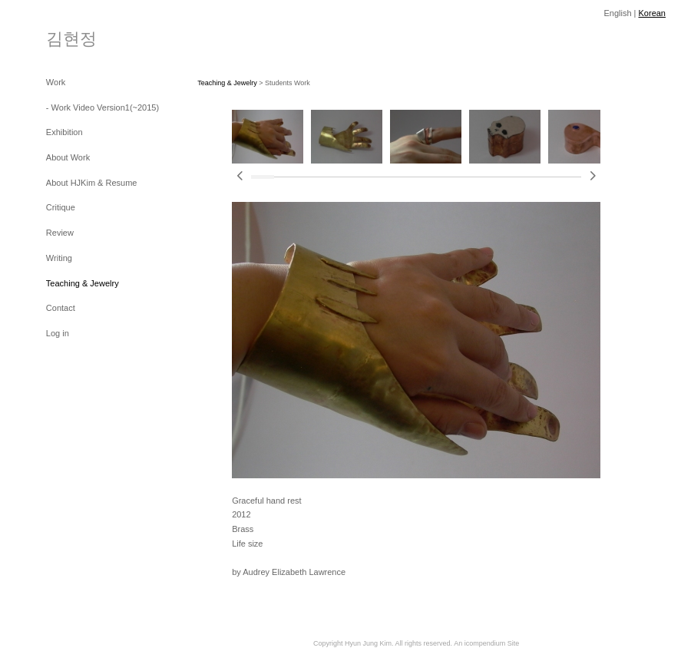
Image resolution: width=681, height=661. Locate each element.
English (617, 13)
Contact (60, 307)
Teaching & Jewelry (82, 283)
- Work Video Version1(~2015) (102, 107)
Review (60, 232)
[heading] (71, 37)
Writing (59, 258)
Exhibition (64, 132)
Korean (652, 13)
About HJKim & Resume (91, 182)
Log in (57, 333)
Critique (60, 207)
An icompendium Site (486, 643)
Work (55, 82)
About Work (68, 157)
